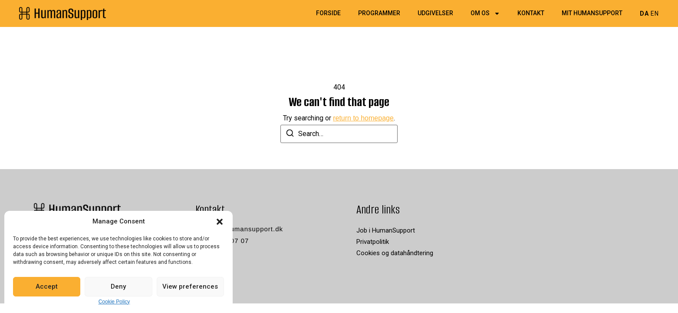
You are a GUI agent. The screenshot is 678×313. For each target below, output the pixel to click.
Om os (485, 13)
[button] (219, 221)
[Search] (290, 134)
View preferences (190, 286)
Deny (118, 286)
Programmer (379, 13)
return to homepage (363, 118)
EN (655, 13)
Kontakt (530, 13)
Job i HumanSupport (385, 230)
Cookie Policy (114, 302)
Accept (47, 286)
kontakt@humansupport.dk (239, 229)
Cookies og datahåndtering (394, 253)
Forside (328, 13)
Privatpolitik (372, 242)
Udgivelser (435, 13)
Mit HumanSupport (592, 13)
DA (644, 13)
